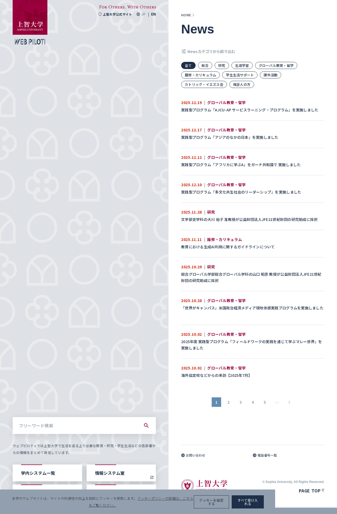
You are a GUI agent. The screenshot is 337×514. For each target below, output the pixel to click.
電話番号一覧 (265, 455)
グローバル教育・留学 (276, 65)
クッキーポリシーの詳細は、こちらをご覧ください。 (180, 503)
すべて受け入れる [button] (306, 503)
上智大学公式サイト (115, 14)
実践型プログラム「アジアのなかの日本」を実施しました (230, 137)
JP (143, 14)
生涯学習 (242, 65)
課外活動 (271, 74)
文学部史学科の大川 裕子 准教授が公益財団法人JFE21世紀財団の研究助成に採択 (250, 219)
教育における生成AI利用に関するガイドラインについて (228, 246)
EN (153, 14)
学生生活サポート (240, 74)
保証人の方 (241, 84)
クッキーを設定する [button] (264, 503)
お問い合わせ (193, 455)
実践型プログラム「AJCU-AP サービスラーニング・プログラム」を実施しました (250, 109)
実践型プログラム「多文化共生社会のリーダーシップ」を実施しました (241, 192)
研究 (221, 65)
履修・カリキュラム (200, 74)
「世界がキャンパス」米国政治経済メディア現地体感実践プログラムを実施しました (252, 307)
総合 (205, 65)
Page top (311, 490)
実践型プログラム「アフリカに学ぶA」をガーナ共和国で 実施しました (241, 164)
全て (188, 65)
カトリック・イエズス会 (204, 84)
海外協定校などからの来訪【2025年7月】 (217, 375)
